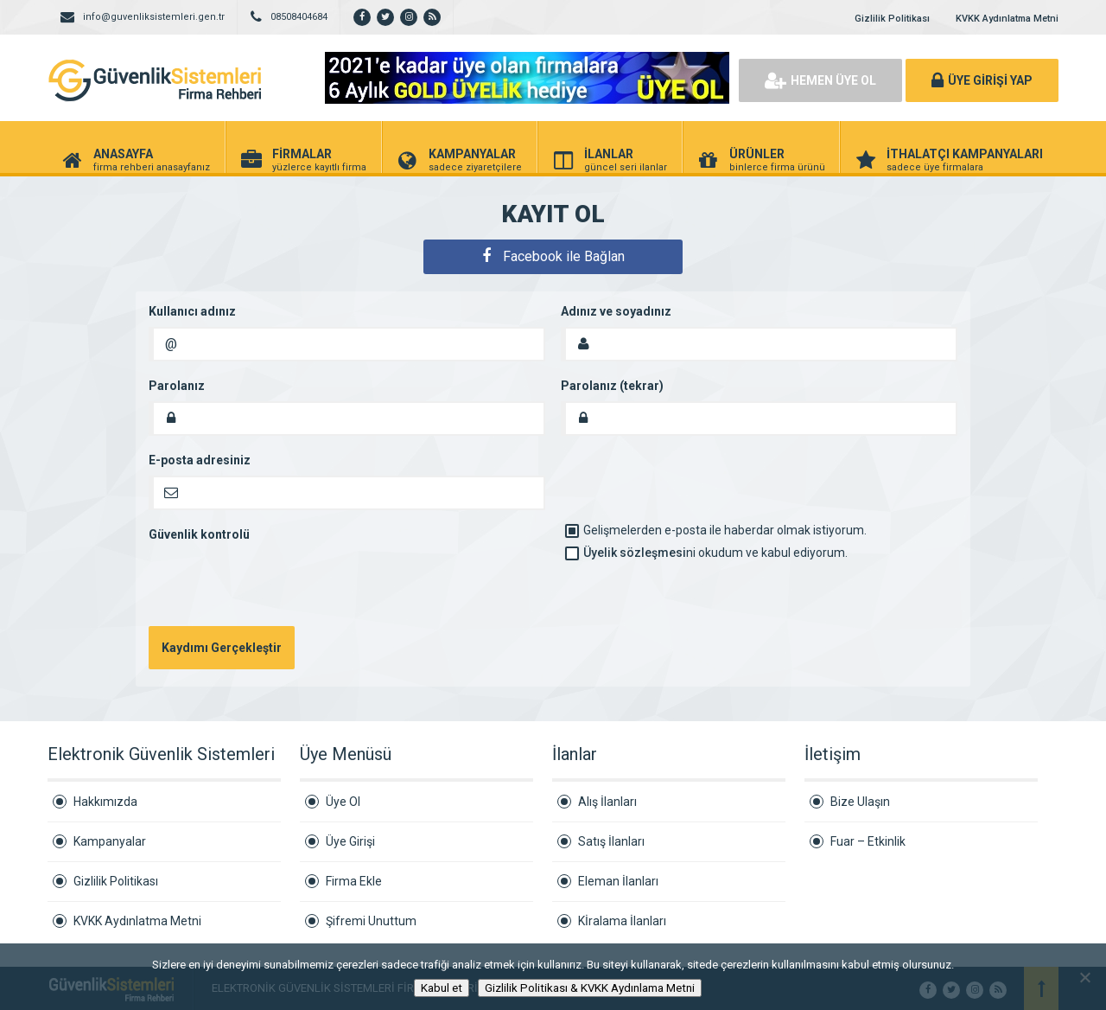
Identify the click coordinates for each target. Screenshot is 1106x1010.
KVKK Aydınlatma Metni (1007, 18)
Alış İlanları (607, 802)
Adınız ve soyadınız (616, 311)
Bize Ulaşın (860, 802)
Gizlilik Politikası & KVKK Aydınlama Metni (590, 987)
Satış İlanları (611, 841)
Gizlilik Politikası (892, 18)
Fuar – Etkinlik (868, 841)
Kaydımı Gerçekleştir (222, 648)
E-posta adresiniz (200, 460)
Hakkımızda (105, 802)
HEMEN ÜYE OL (820, 80)
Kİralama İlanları (622, 921)
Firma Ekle (354, 881)
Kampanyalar (109, 841)
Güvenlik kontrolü (199, 534)
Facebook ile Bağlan (553, 256)
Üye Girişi (350, 841)
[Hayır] (1084, 977)
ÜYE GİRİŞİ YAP (982, 80)
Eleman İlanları (618, 881)
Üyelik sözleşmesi (634, 552)
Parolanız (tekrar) (612, 386)
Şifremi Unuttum (371, 921)
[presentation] (280, 583)
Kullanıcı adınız (192, 311)
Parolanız (177, 386)
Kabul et (441, 987)
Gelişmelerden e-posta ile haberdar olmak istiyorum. (716, 530)
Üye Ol (343, 802)
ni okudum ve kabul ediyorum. (706, 552)
